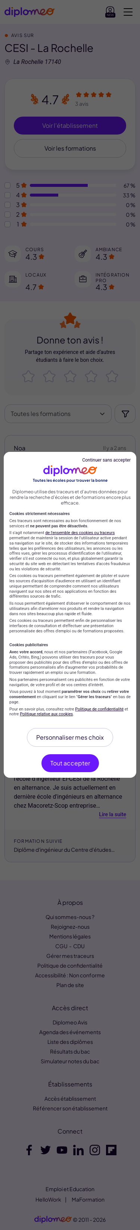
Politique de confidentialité (99, 709)
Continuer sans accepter (106, 460)
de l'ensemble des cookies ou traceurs (80, 532)
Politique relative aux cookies (46, 714)
